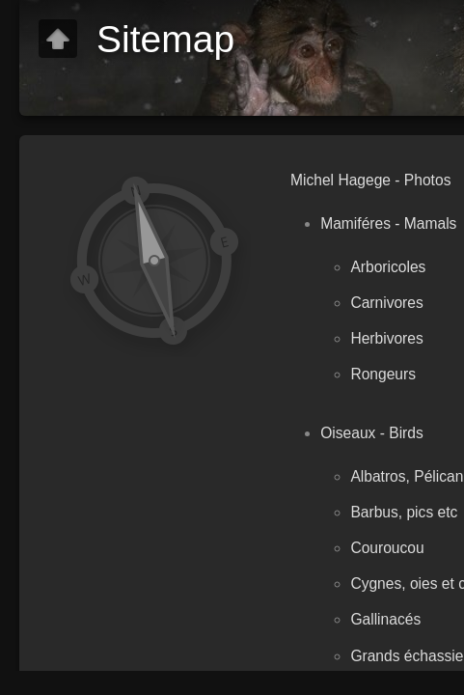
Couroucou (386, 548)
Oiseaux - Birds (371, 433)
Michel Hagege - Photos (370, 180)
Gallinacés (385, 619)
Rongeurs (383, 374)
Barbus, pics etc (403, 512)
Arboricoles (387, 267)
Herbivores (386, 338)
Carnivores (386, 302)
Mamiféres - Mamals (388, 223)
